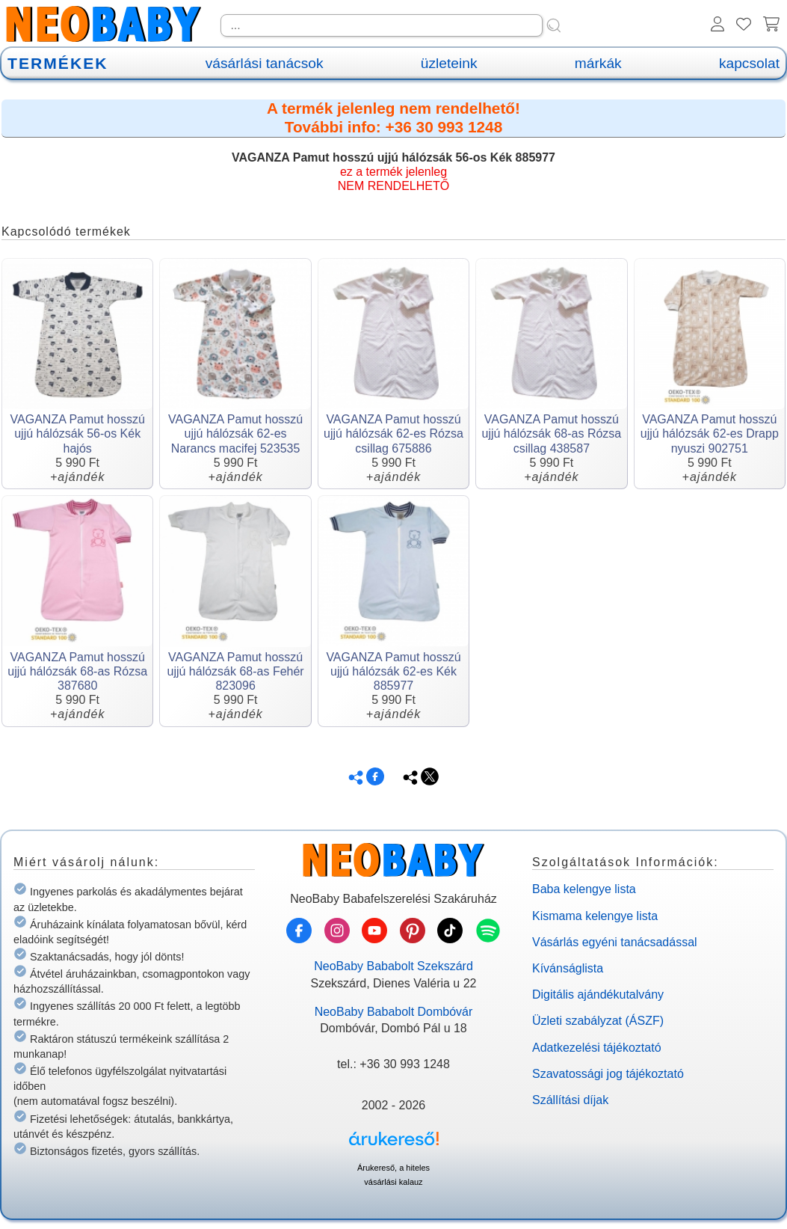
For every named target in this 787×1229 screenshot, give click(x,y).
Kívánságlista (567, 968)
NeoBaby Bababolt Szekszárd (393, 966)
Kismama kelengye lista (595, 916)
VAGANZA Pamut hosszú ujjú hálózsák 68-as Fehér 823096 (235, 671)
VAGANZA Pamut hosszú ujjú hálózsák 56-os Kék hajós (77, 433)
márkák (598, 63)
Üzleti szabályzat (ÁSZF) (598, 1020)
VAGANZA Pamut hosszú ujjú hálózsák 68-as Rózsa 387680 (77, 671)
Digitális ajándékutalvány (598, 994)
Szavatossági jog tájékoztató (608, 1073)
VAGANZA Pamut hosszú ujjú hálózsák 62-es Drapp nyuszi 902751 (710, 433)
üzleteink (449, 63)
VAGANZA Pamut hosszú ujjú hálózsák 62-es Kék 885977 (393, 671)
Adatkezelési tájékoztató (596, 1047)
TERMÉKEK (57, 63)
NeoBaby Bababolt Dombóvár (394, 1011)
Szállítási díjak (570, 1100)
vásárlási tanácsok (265, 63)
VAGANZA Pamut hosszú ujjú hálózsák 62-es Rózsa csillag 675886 (393, 433)
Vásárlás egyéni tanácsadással (614, 942)
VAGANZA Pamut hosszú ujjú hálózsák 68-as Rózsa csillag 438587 (552, 433)
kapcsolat (749, 63)
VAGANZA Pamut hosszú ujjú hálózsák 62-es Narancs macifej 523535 (235, 433)
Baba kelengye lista (584, 889)
